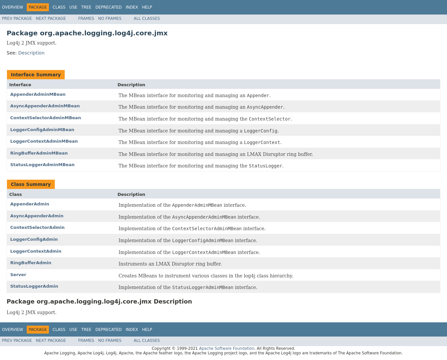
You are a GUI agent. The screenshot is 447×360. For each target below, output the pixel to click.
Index (132, 7)
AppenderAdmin (29, 203)
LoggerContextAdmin (35, 251)
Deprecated (108, 7)
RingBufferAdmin (31, 262)
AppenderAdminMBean (38, 94)
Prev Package (17, 18)
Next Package (51, 18)
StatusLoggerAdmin (34, 286)
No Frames (109, 18)
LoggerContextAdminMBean (44, 141)
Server (18, 274)
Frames (86, 18)
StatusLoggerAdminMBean (42, 164)
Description (31, 52)
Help (147, 7)
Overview (12, 7)
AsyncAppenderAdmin (36, 215)
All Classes (147, 18)
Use (73, 7)
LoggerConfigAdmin (34, 239)
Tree (86, 7)
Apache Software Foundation (226, 348)
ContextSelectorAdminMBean (45, 117)
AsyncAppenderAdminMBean (45, 105)
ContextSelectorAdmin (37, 227)
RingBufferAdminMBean (39, 153)
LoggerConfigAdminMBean (42, 129)
